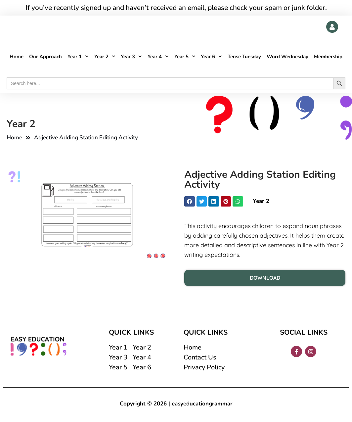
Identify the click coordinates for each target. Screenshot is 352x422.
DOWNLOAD (265, 277)
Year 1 (78, 57)
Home (16, 56)
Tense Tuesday (244, 56)
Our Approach (45, 56)
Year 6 (211, 57)
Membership (328, 56)
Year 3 (131, 57)
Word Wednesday (287, 56)
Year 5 (185, 57)
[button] (189, 201)
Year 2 (104, 57)
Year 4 (158, 57)
